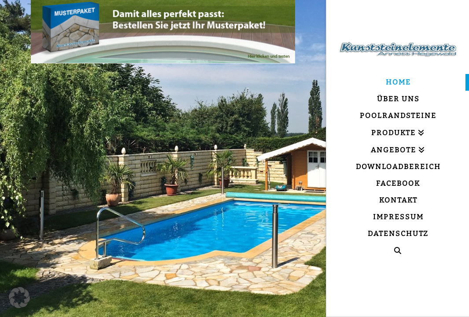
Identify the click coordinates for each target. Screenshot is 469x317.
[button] (19, 297)
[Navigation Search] (397, 250)
